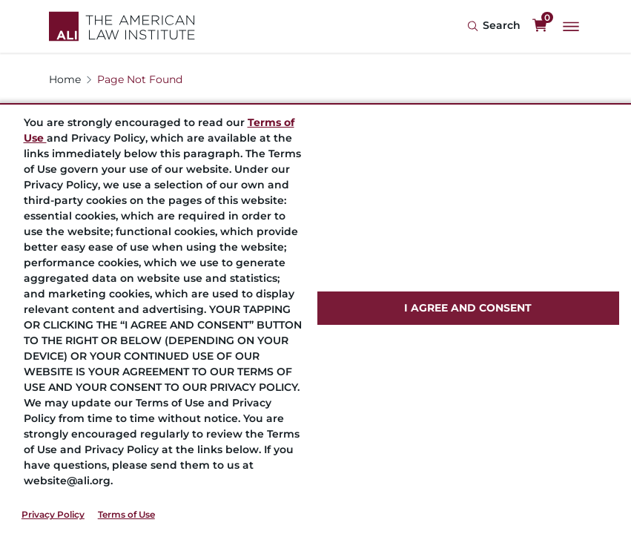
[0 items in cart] (539, 26)
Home (65, 79)
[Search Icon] (494, 26)
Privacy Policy (53, 514)
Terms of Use (126, 514)
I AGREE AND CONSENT (468, 307)
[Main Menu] (571, 27)
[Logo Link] (122, 26)
